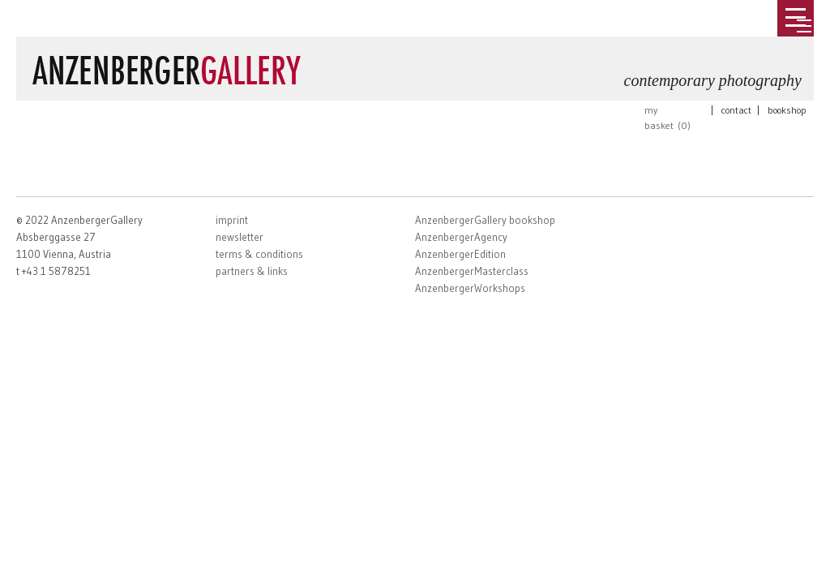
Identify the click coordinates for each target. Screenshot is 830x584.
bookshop (787, 110)
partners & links (252, 270)
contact (736, 110)
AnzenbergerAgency (461, 236)
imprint (232, 219)
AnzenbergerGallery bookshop (485, 219)
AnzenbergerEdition (460, 253)
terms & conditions (259, 253)
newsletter (239, 236)
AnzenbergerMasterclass (471, 270)
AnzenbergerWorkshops (470, 287)
